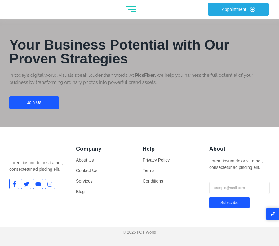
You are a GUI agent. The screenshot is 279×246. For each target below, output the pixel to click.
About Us (85, 160)
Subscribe (229, 202)
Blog (80, 191)
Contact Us (86, 170)
